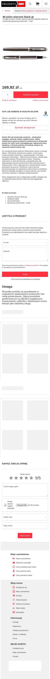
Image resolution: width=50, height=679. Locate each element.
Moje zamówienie (20, 554)
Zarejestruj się (21, 587)
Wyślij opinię (25, 536)
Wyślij (25, 274)
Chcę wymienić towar (24, 575)
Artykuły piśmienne (42, 11)
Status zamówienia (23, 559)
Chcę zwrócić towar (23, 571)
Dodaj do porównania (40, 100)
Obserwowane (21, 600)
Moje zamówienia (22, 591)
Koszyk (19, 596)
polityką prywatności (32, 265)
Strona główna (27, 11)
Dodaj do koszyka (30, 95)
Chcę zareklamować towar (26, 567)
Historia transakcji (23, 604)
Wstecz (6, 11)
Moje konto (17, 583)
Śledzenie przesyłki (23, 563)
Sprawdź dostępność (25, 127)
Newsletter (20, 612)
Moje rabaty (20, 608)
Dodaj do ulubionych (9, 100)
